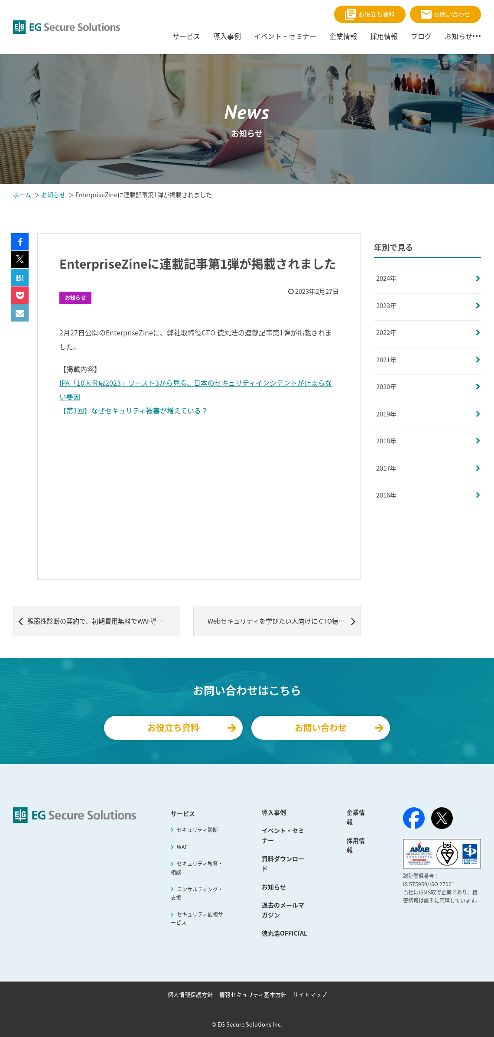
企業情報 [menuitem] (343, 36)
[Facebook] (414, 819)
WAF (182, 847)
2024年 (386, 278)
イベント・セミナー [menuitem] (285, 36)
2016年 (386, 495)
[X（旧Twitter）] (442, 818)
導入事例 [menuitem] (227, 36)
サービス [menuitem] (186, 36)
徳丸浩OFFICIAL (284, 933)
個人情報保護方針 (190, 994)
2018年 (386, 440)
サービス (183, 813)
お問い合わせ (445, 14)
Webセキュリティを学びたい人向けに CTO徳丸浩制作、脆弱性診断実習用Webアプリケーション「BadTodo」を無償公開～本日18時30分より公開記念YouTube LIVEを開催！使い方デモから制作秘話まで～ (284, 620)
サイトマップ (310, 994)
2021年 (386, 359)
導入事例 (274, 812)
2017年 (386, 468)
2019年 (386, 414)
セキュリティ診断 (197, 830)
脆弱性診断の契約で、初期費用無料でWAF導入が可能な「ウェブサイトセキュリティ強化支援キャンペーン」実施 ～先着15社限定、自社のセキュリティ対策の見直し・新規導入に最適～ (99, 620)
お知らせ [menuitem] (458, 36)
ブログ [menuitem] (421, 36)
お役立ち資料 (370, 14)
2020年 (386, 386)
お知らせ (75, 298)
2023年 (386, 305)
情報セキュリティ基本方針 (252, 994)
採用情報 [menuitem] (384, 36)
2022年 (386, 332)
